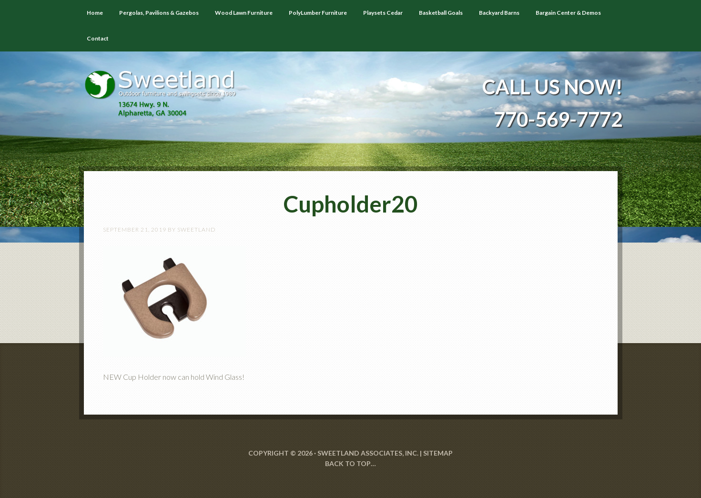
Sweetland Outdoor (165, 87)
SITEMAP (438, 453)
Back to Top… (350, 463)
